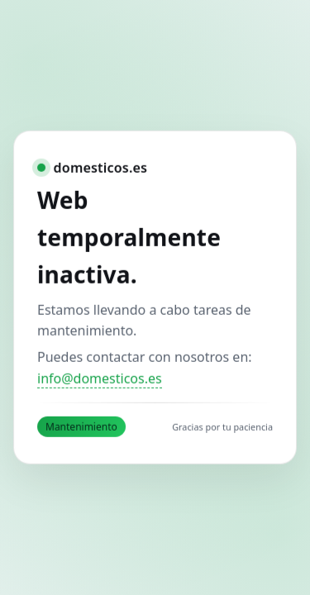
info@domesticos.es (99, 378)
